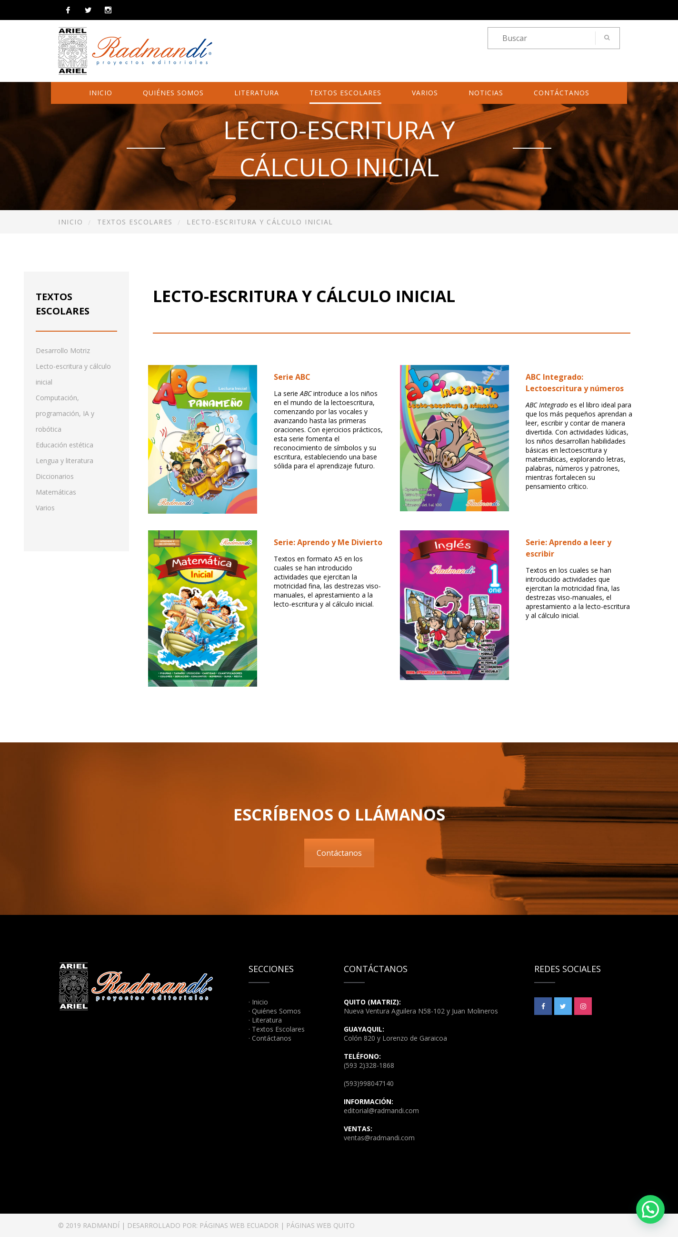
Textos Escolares (345, 92)
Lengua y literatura (64, 460)
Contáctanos (561, 92)
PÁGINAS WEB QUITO (320, 1225)
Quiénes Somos (173, 92)
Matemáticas (56, 492)
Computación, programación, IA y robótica (65, 413)
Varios (425, 92)
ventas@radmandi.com (379, 1137)
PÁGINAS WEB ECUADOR (239, 1225)
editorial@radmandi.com (381, 1110)
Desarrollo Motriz (63, 350)
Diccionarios (55, 476)
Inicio (100, 92)
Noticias (486, 92)
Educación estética (64, 444)
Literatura (256, 92)
